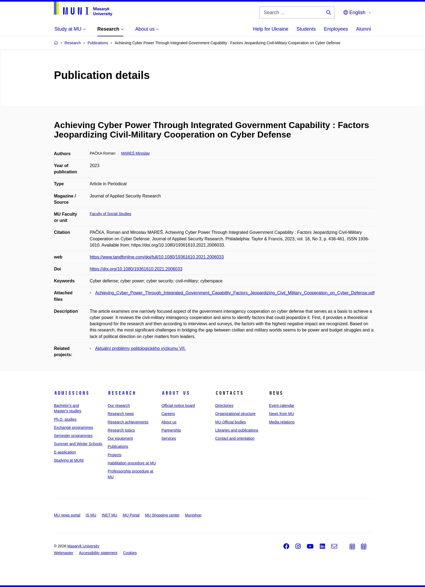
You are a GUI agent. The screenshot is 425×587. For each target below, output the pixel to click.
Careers (168, 413)
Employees (336, 29)
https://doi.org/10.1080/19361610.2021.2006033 (136, 269)
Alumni (363, 29)
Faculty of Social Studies (110, 214)
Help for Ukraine (270, 29)
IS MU (91, 515)
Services (169, 438)
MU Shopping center (162, 515)
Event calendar (281, 405)
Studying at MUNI (69, 460)
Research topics (121, 430)
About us (176, 393)
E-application (65, 452)
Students (306, 29)
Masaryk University (83, 546)
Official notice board (178, 405)
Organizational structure (235, 413)
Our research (119, 405)
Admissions (71, 393)
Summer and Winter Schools (78, 444)
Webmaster (63, 553)
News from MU (281, 413)
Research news (121, 413)
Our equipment (120, 438)
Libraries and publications (236, 430)
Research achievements (128, 422)
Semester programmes (73, 435)
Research (122, 393)
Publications (118, 446)
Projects (114, 455)
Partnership (171, 430)
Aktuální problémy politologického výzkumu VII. (140, 348)
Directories (224, 405)
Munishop (193, 515)
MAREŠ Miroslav (135, 153)
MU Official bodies (230, 422)
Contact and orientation (235, 438)
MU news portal (67, 515)
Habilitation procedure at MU (132, 463)
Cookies (130, 553)
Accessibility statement (98, 553)
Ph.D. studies (65, 419)
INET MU (109, 515)
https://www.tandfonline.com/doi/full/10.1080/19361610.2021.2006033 (157, 257)
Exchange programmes (73, 427)
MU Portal (131, 515)
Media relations (282, 422)
